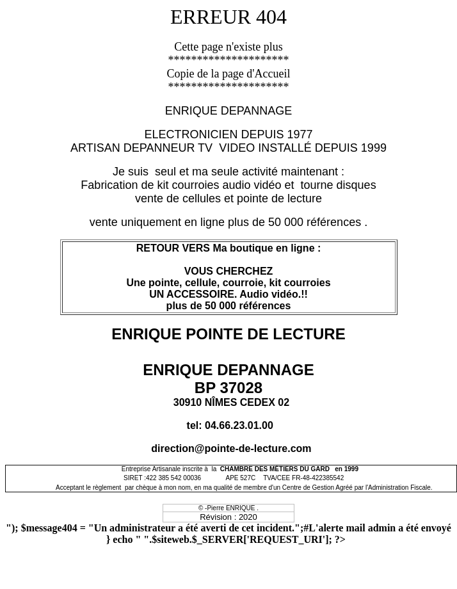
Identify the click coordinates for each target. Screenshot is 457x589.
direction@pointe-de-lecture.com (231, 448)
